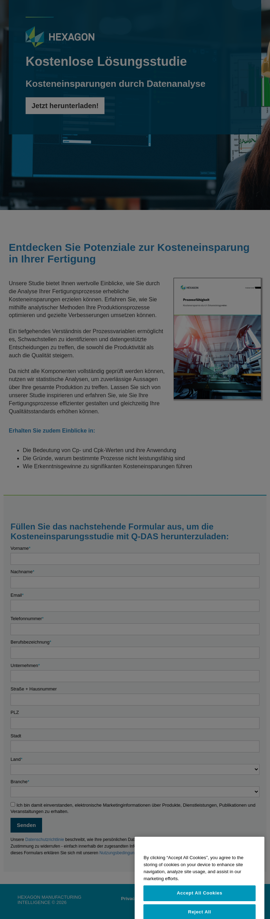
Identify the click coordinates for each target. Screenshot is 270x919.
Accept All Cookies (199, 908)
